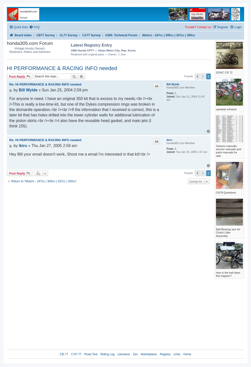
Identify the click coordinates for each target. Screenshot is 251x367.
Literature (123, 354)
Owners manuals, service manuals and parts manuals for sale (228, 151)
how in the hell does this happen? (228, 274)
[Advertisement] (182, 49)
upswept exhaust (226, 109)
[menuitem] (34, 27)
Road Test (91, 354)
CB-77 (64, 354)
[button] (197, 76)
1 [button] (203, 76)
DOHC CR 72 (224, 72)
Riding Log (107, 354)
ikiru (169, 139)
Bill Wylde (172, 84)
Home (187, 354)
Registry (165, 354)
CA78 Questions (226, 192)
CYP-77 (76, 354)
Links (177, 354)
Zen (135, 354)
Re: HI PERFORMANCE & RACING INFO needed (45, 84)
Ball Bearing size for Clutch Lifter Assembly (228, 232)
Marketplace (149, 354)
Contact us (204, 27)
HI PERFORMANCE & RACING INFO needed (62, 68)
